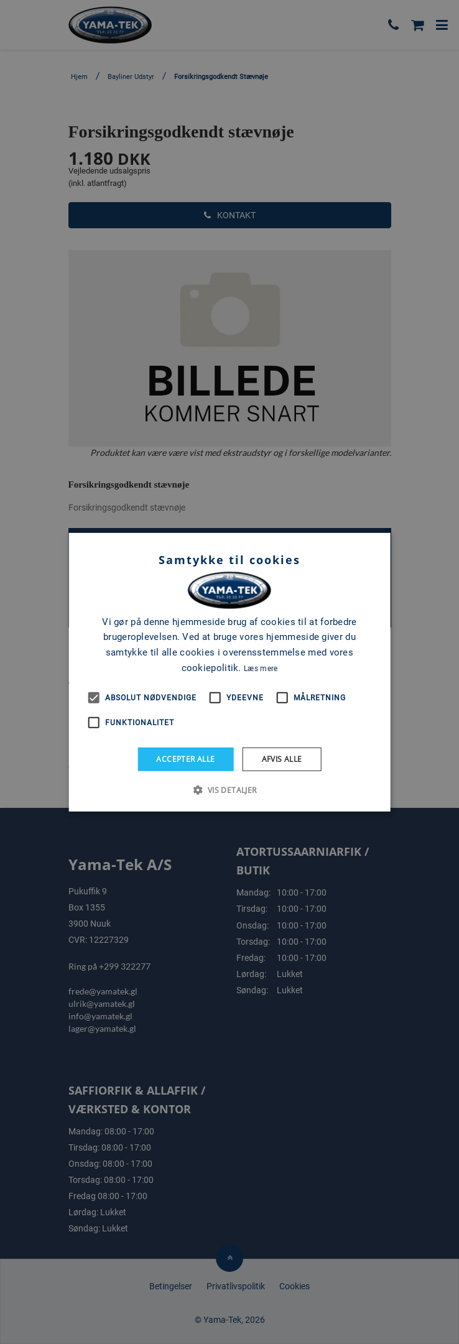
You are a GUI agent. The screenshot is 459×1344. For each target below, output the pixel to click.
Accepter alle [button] (185, 758)
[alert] (229, 672)
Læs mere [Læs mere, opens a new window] (260, 668)
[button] (229, 790)
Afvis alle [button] (282, 758)
